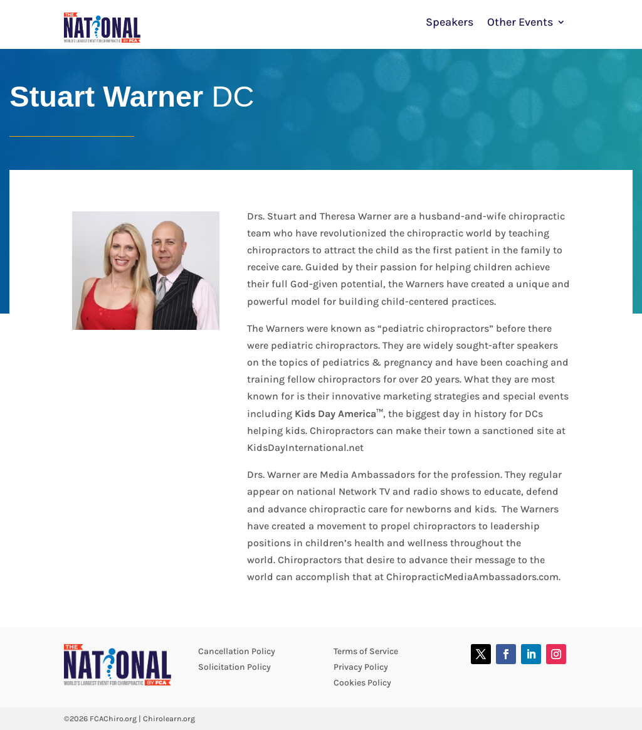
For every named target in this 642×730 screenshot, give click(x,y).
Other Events (520, 23)
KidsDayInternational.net (305, 447)
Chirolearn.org (169, 718)
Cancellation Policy (236, 651)
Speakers (449, 23)
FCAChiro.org (113, 718)
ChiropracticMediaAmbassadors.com (472, 577)
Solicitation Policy (234, 667)
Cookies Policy (362, 682)
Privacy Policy (361, 667)
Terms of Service (366, 651)
